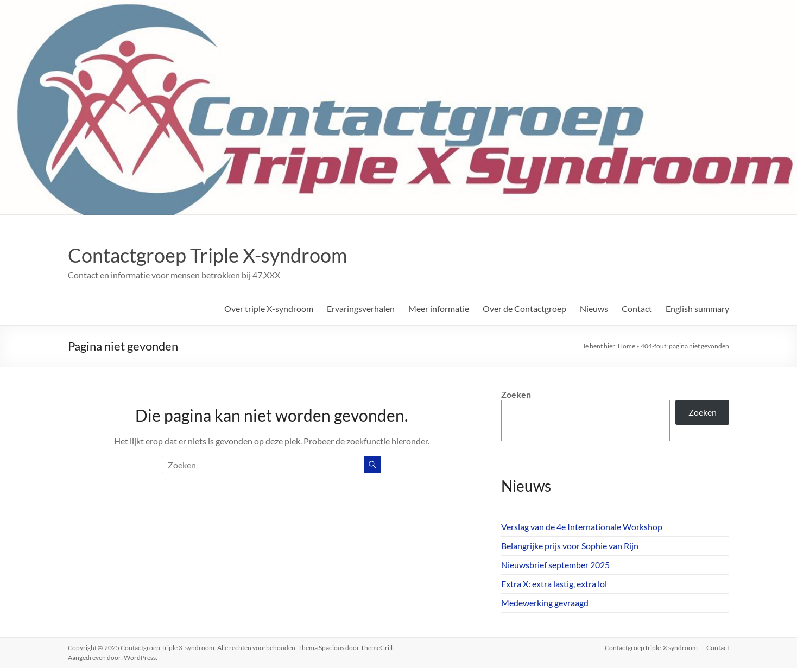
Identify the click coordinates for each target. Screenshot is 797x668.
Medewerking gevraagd (545, 602)
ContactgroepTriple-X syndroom (651, 648)
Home (626, 346)
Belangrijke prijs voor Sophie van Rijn (569, 545)
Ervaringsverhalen (361, 308)
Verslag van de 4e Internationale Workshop (581, 526)
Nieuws (594, 308)
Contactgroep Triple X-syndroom (207, 255)
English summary (697, 308)
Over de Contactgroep (524, 308)
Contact (637, 308)
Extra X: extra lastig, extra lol (554, 583)
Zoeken (516, 394)
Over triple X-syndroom (268, 308)
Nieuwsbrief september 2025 (555, 564)
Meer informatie (438, 308)
